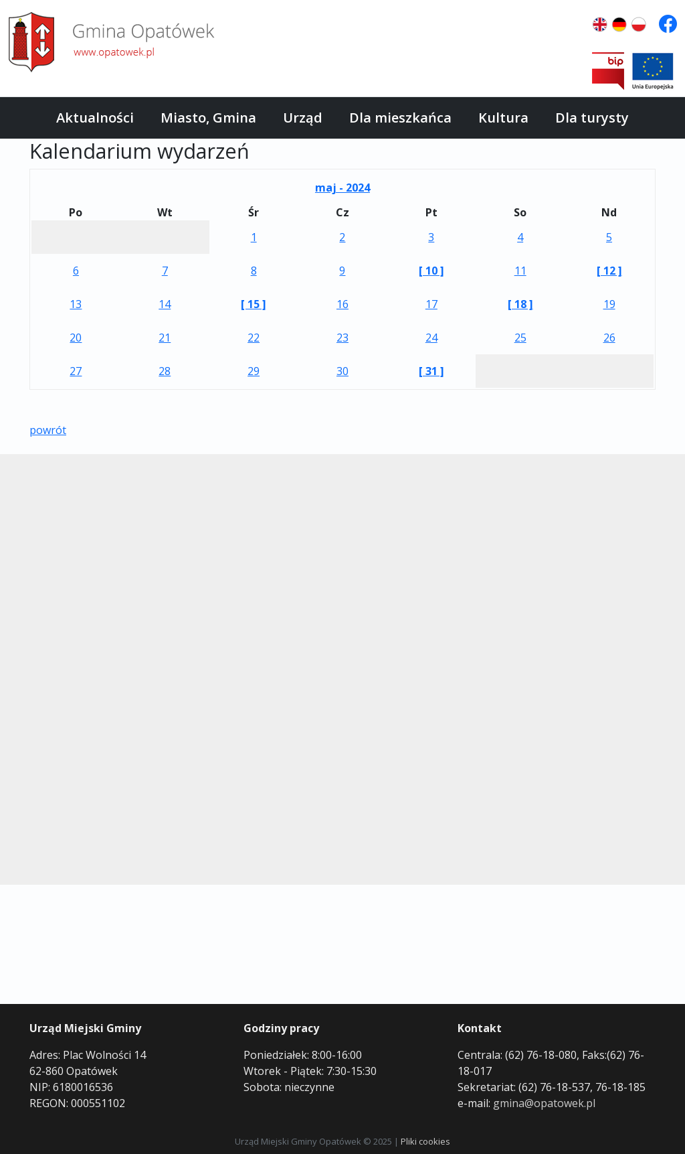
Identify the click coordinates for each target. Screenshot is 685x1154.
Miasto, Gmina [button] (208, 118)
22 (254, 337)
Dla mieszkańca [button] (400, 118)
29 (254, 371)
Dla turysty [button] (592, 118)
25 (520, 337)
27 (76, 371)
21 (165, 337)
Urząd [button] (302, 118)
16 (342, 304)
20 (76, 337)
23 (342, 337)
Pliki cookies (425, 1141)
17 (431, 304)
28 (165, 371)
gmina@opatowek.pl (544, 1103)
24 (431, 337)
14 (165, 304)
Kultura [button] (503, 118)
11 (520, 270)
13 (76, 304)
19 (609, 304)
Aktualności (95, 118)
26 (609, 337)
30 (342, 371)
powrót (47, 430)
